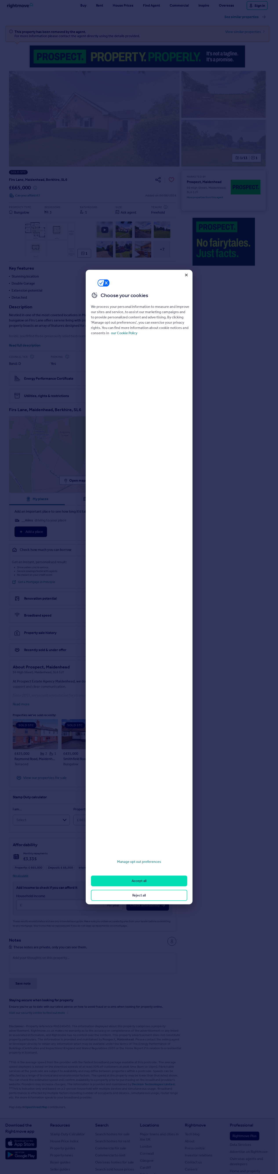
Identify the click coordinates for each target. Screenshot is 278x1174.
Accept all (139, 881)
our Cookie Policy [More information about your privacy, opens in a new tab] (124, 333)
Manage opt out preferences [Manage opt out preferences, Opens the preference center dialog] (139, 862)
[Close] (186, 275)
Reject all (139, 895)
